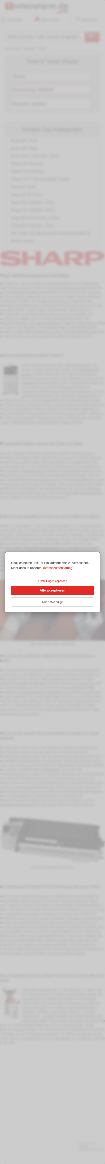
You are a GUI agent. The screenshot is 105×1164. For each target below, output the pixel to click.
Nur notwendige (52, 602)
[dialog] (52, 582)
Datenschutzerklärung (57, 568)
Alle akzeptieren (52, 590)
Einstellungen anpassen (52, 581)
